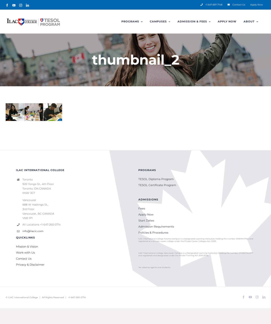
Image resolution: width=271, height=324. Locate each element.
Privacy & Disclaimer (30, 264)
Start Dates (146, 220)
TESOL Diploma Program (156, 179)
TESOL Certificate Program (157, 185)
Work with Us (25, 252)
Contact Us (23, 258)
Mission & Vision (27, 246)
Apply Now (146, 214)
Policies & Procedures (153, 232)
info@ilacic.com (32, 231)
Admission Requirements (156, 226)
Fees (141, 208)
